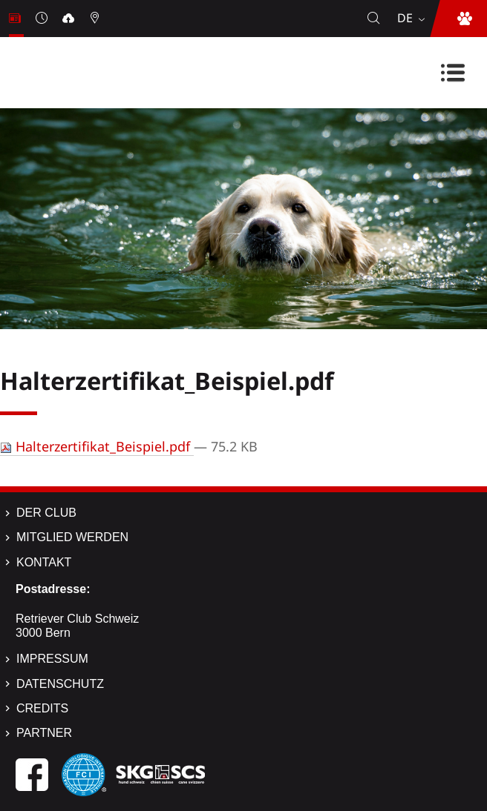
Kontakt (43, 562)
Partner (44, 732)
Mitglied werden (72, 537)
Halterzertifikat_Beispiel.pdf (97, 446)
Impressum (52, 658)
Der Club (46, 512)
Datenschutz (60, 684)
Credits (42, 708)
